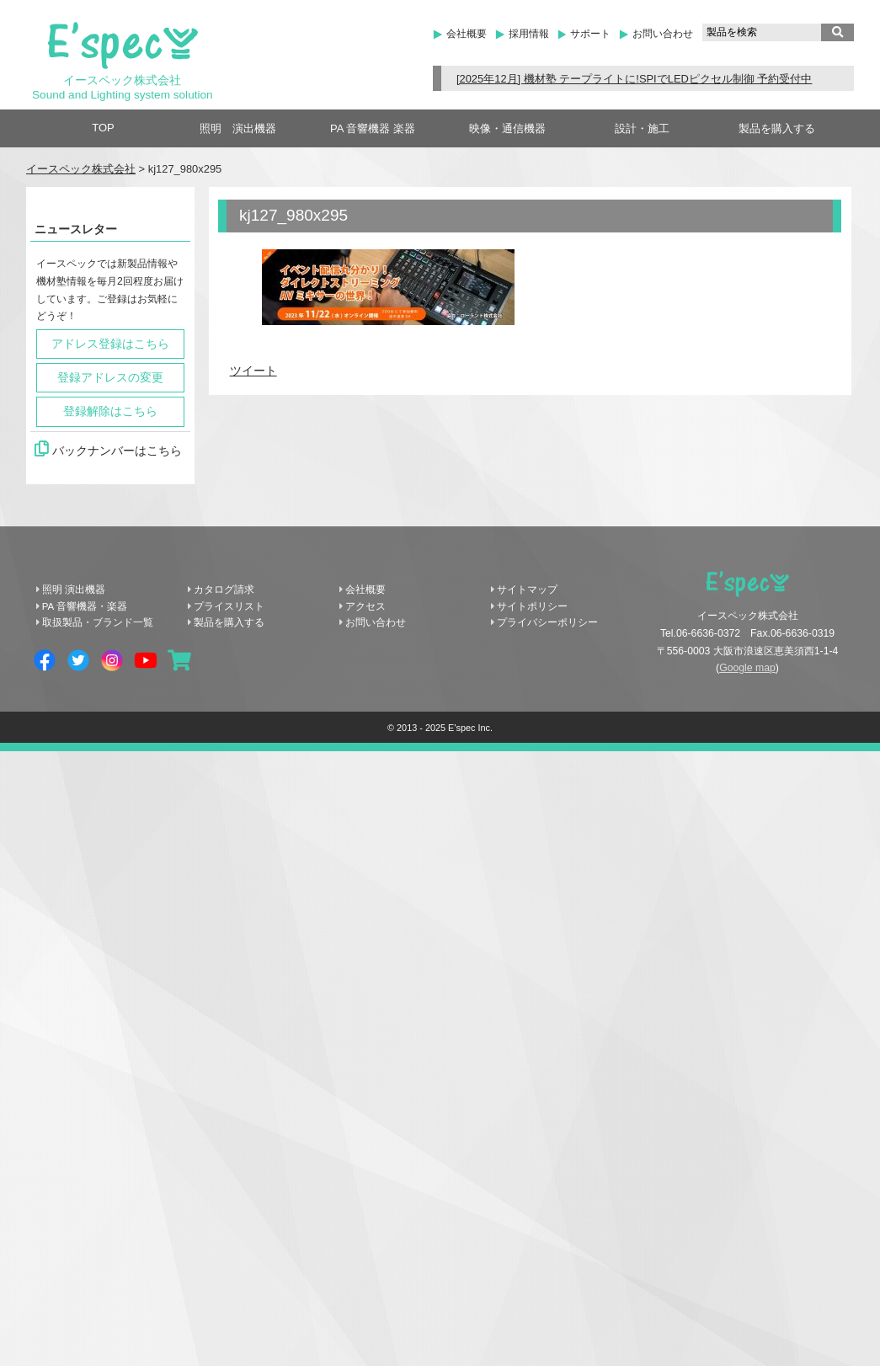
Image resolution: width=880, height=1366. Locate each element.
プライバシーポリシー (547, 622)
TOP (103, 127)
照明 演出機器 (238, 128)
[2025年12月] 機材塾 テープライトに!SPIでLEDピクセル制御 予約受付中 (634, 78)
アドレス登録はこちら (110, 344)
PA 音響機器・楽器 (84, 606)
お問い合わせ (662, 34)
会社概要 (466, 34)
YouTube (146, 660)
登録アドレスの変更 (110, 377)
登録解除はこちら (110, 411)
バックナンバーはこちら (108, 448)
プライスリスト (229, 606)
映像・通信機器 (507, 128)
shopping (179, 660)
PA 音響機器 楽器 (372, 128)
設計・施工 (642, 128)
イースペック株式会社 (81, 169)
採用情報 (529, 34)
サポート (590, 34)
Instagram (112, 660)
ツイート (253, 371)
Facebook (44, 660)
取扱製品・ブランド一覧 (97, 622)
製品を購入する (777, 128)
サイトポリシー (532, 606)
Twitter (78, 660)
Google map (747, 668)
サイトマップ (527, 589)
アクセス (365, 606)
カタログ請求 (224, 589)
